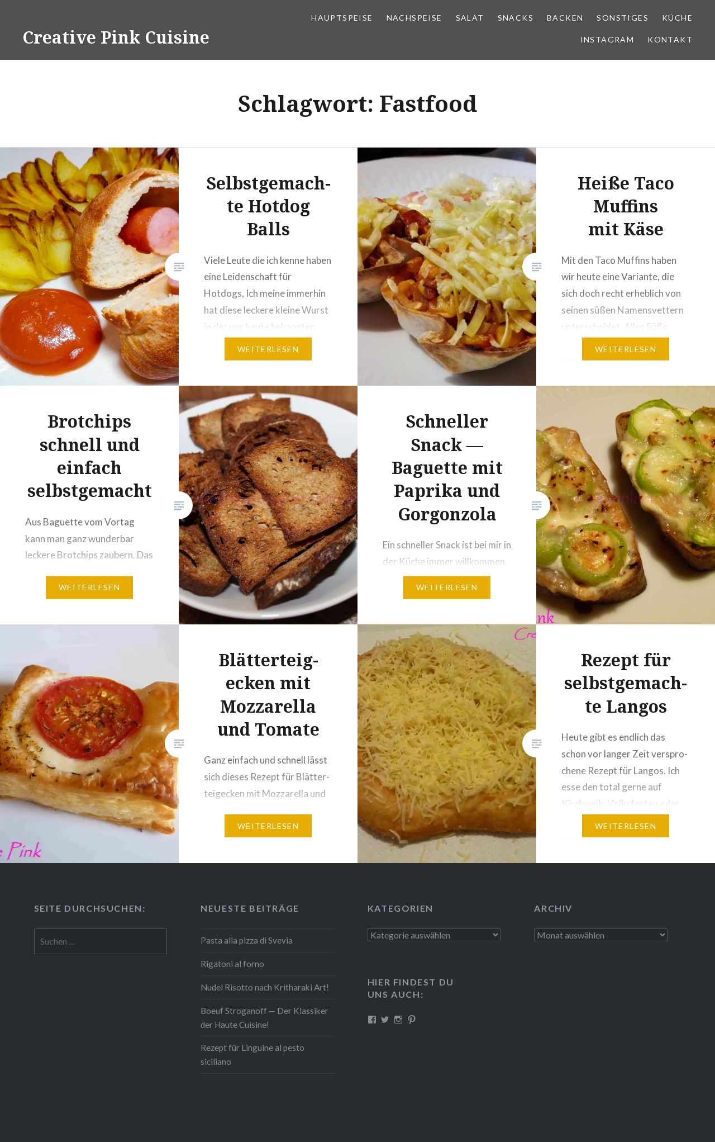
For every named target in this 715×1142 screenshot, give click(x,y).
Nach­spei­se (414, 17)
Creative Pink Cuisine (115, 37)
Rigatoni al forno (232, 964)
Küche (677, 17)
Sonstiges (623, 17)
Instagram (607, 39)
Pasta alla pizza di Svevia (247, 940)
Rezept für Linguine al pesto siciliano (252, 1055)
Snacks (515, 17)
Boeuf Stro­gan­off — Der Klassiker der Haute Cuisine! (264, 1018)
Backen (565, 17)
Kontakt (670, 39)
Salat (470, 17)
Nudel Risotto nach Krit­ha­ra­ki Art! (265, 987)
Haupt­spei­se (342, 17)
